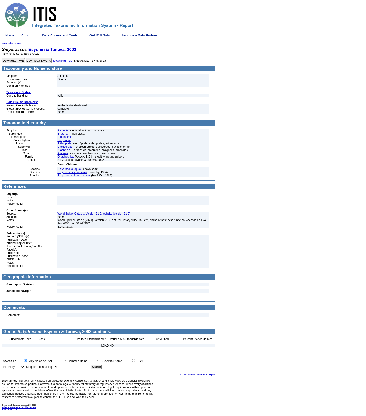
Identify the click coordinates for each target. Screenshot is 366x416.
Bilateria (62, 133)
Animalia (62, 130)
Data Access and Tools (60, 35)
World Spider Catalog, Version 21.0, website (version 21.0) (93, 213)
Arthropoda (64, 143)
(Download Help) (62, 60)
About (26, 35)
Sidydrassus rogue (69, 169)
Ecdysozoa (64, 140)
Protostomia (64, 137)
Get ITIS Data (99, 35)
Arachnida (63, 150)
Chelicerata (64, 146)
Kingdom (31, 367)
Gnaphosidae (65, 156)
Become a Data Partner (139, 35)
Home (9, 35)
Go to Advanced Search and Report (197, 374)
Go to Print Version (11, 43)
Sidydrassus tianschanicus (73, 175)
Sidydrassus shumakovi (72, 172)
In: (4, 367)
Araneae (62, 153)
